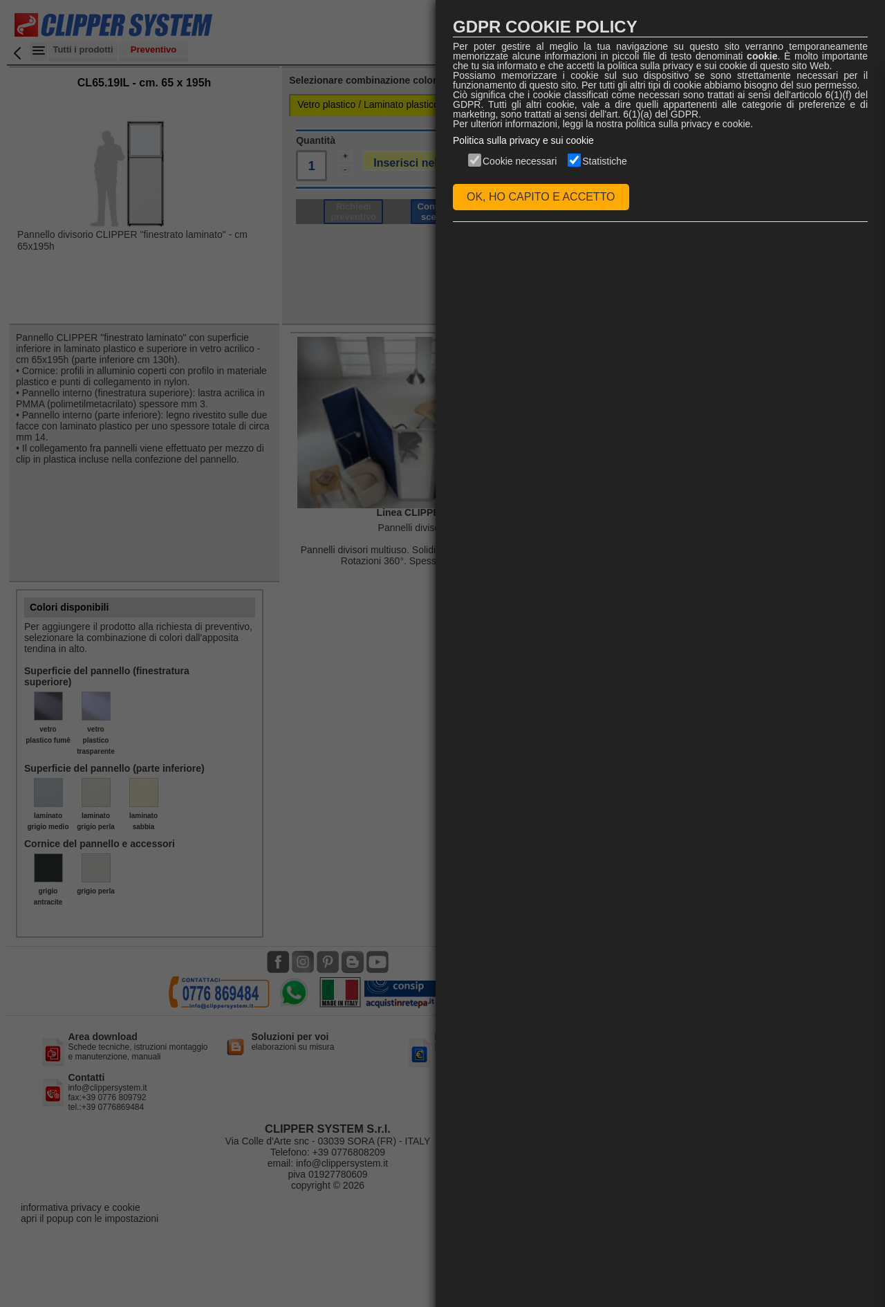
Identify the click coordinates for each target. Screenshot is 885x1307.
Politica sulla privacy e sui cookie (523, 140)
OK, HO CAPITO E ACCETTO (541, 197)
